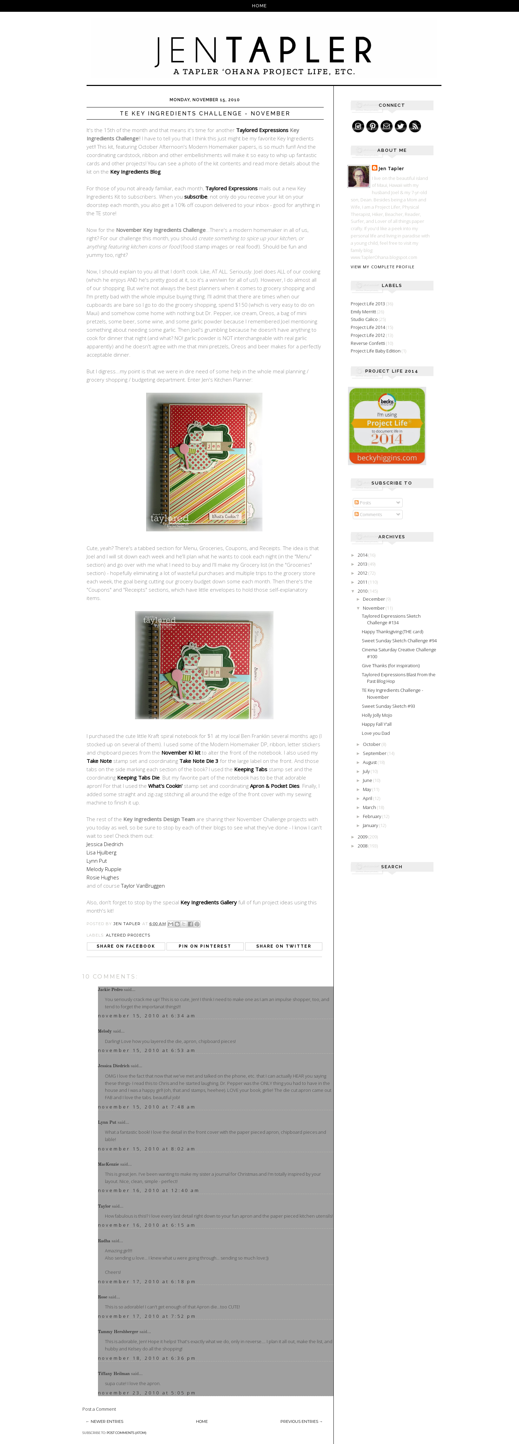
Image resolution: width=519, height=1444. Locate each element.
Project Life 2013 (368, 304)
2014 (363, 555)
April (368, 798)
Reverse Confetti (368, 343)
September (375, 753)
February (372, 816)
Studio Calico (364, 319)
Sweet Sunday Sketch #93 (388, 706)
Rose (102, 1297)
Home (259, 5)
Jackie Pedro (110, 990)
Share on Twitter (283, 946)
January (371, 825)
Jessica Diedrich (105, 844)
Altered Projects (128, 935)
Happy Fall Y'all (377, 724)
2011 (363, 582)
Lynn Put (97, 860)
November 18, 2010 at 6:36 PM (147, 1358)
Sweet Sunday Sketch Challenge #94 (399, 640)
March (370, 807)
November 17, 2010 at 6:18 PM (147, 1281)
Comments (368, 514)
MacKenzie (108, 1164)
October (372, 744)
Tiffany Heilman (114, 1374)
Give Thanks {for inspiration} (391, 665)
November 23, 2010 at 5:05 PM (147, 1393)
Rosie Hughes (103, 877)
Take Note (99, 760)
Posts (363, 502)
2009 (363, 837)
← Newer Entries (104, 1421)
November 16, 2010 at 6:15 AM (147, 1225)
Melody (105, 1031)
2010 (363, 591)
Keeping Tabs (250, 769)
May (367, 789)
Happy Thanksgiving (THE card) (392, 631)
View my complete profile (382, 266)
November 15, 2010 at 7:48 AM (147, 1107)
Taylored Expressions (262, 130)
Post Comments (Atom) (126, 1433)
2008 (363, 846)
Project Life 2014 (368, 327)
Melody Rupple (104, 868)
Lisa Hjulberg (101, 852)
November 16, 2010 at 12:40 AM (149, 1190)
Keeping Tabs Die (138, 777)
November (374, 608)
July (367, 771)
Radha (104, 1241)
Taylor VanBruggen (143, 885)
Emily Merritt (363, 311)
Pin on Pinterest (205, 946)
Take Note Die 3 (198, 760)
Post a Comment (99, 1409)
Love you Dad (376, 733)
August (370, 762)
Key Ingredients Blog (135, 171)
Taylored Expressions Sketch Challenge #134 (391, 619)
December (374, 599)
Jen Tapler (391, 168)
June (368, 780)
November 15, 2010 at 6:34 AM (147, 1015)
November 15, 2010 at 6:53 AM (147, 1050)
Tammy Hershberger (118, 1332)
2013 (363, 564)
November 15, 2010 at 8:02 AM (147, 1149)
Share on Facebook (126, 946)
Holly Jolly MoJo (377, 715)
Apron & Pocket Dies (274, 785)
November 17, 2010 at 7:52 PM (147, 1316)
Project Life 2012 (368, 335)
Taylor (104, 1206)
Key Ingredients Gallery (208, 902)
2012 (363, 573)
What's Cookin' (165, 785)
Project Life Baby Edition (376, 351)
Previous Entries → (301, 1421)
